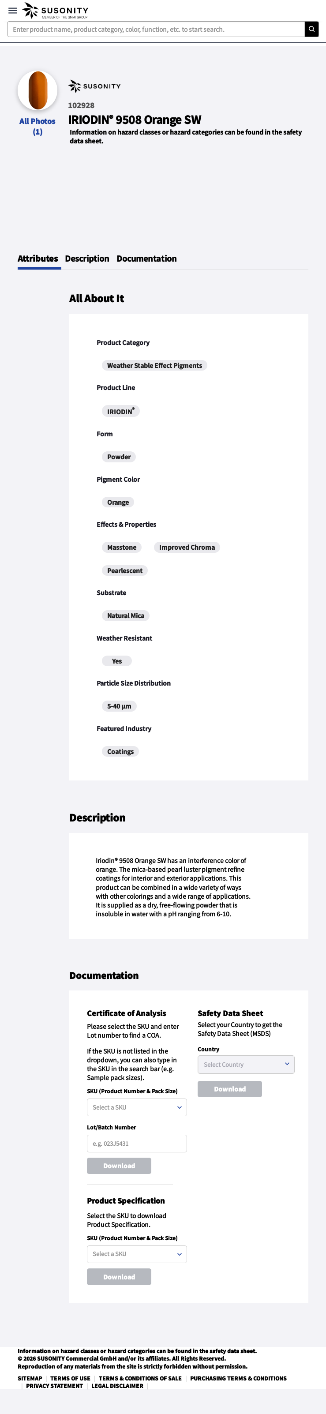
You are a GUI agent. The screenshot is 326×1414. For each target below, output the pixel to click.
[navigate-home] (55, 10)
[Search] (311, 29)
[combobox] (163, 29)
